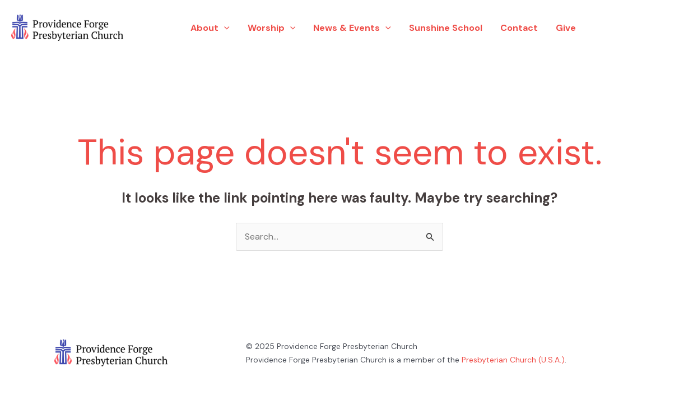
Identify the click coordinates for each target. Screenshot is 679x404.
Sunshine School (445, 28)
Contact (519, 28)
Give (566, 28)
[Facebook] (612, 28)
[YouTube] (651, 28)
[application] (224, 28)
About (210, 28)
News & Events (352, 28)
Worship (272, 28)
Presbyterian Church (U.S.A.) (513, 360)
